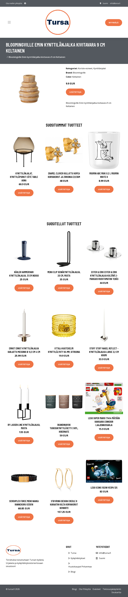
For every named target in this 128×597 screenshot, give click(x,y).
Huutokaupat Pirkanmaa (80, 566)
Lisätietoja (75, 92)
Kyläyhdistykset (78, 558)
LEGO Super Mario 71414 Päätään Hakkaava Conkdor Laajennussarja (104, 422)
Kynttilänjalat (99, 68)
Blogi (73, 571)
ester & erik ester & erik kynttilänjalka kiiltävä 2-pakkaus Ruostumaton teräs (104, 275)
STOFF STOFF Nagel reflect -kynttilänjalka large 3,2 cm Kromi (104, 352)
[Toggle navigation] (9, 22)
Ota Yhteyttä (85, 589)
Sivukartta (116, 592)
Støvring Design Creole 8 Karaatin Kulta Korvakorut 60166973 (64, 504)
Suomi (104, 3)
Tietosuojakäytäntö (112, 589)
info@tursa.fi (115, 3)
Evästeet (97, 589)
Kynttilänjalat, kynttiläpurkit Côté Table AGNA (24, 177)
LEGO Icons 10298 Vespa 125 (104, 487)
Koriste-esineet (85, 68)
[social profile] (25, 3)
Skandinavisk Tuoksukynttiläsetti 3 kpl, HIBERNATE (64, 428)
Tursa (73, 553)
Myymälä (113, 22)
